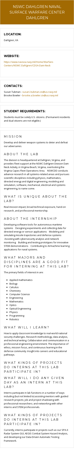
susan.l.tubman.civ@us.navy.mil (39, 91)
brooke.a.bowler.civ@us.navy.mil (40, 95)
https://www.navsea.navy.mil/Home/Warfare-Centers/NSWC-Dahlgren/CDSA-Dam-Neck (29, 63)
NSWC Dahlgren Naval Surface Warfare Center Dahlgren (37, 12)
